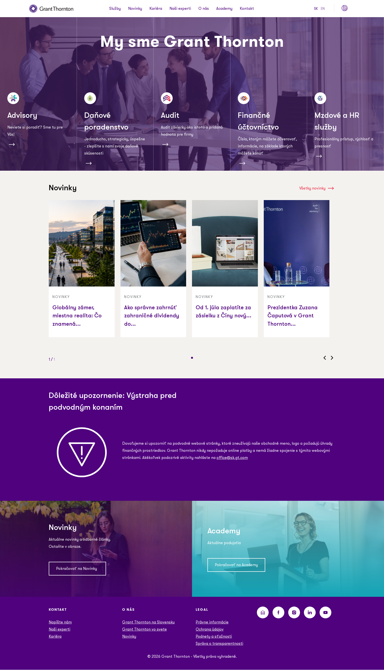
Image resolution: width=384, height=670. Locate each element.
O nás (203, 8)
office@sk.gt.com (232, 457)
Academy (224, 8)
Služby (115, 8)
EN (323, 8)
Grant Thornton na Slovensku (148, 622)
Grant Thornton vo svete (144, 629)
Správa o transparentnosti (219, 643)
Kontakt (247, 8)
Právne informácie (212, 622)
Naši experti (180, 8)
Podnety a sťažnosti (214, 636)
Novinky (135, 8)
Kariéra (155, 8)
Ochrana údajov (210, 629)
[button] (192, 358)
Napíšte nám (60, 622)
